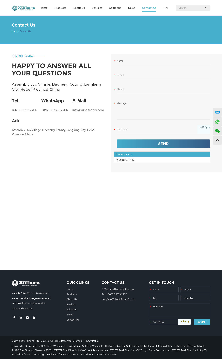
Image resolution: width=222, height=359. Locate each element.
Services (97, 7)
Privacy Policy (91, 340)
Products (60, 7)
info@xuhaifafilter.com (88, 110)
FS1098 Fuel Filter (125, 160)
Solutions (115, 7)
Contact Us (149, 7)
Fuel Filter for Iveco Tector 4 (63, 354)
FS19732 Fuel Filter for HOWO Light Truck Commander (140, 350)
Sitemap (77, 340)
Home (44, 7)
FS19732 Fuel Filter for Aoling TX (189, 350)
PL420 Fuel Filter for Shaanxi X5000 (32, 350)
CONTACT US (113, 282)
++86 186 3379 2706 (54, 110)
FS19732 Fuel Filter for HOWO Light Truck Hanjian (81, 350)
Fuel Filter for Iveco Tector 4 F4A (98, 354)
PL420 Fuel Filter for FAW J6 (189, 346)
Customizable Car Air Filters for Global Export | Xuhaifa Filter (139, 346)
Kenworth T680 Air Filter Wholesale (45, 346)
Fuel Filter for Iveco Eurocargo (29, 354)
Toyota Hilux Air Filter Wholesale (85, 346)
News (131, 7)
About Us (79, 7)
